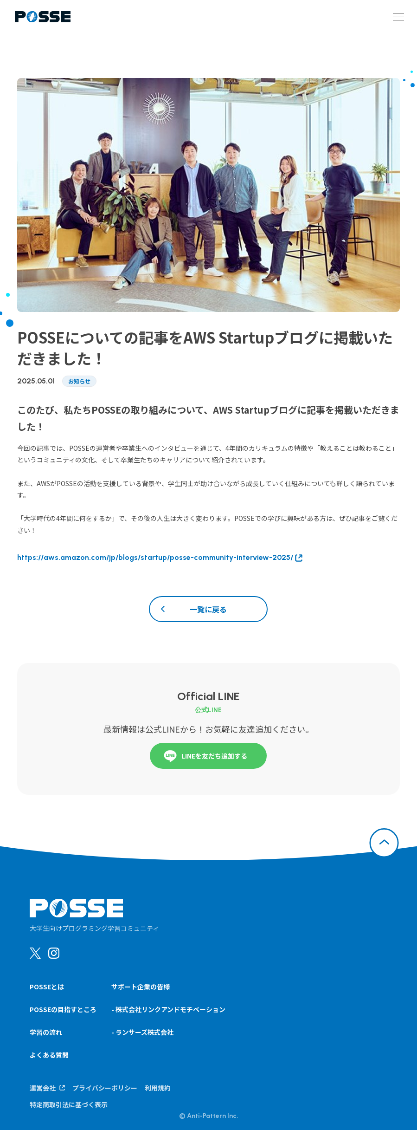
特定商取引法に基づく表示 (69, 1104)
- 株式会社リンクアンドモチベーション (168, 1009)
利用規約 (158, 1087)
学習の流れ (46, 1032)
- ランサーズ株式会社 (142, 1032)
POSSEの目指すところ (63, 1009)
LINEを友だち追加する (204, 756)
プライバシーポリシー (104, 1087)
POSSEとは (47, 986)
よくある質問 (49, 1054)
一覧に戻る (208, 609)
